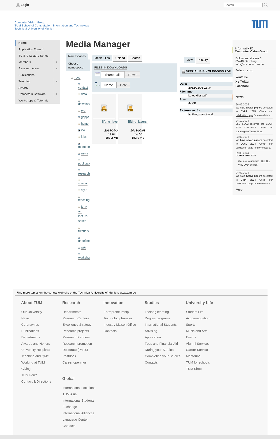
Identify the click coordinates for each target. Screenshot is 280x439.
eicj (83, 110)
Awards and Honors (35, 343)
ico (83, 130)
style (84, 189)
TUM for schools (198, 362)
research (84, 173)
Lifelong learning (157, 312)
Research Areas (29, 68)
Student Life (194, 312)
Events (191, 337)
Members (25, 62)
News (25, 318)
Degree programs (157, 318)
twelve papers (254, 107)
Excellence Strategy (77, 324)
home (84, 123)
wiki (83, 246)
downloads (85, 104)
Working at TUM (33, 362)
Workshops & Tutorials (33, 100)
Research (71, 303)
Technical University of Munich (34, 28)
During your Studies (159, 350)
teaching (83, 199)
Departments (30, 337)
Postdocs (69, 356)
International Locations (79, 388)
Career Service (197, 350)
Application (153, 337)
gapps (85, 117)
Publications (27, 74)
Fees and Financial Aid (161, 343)
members (84, 146)
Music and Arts (196, 331)
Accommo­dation (197, 318)
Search (135, 58)
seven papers (254, 140)
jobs (83, 136)
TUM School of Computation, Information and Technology (52, 25)
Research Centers (76, 318)
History (203, 59)
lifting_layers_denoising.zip (147, 121)
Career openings (75, 362)
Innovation (113, 303)
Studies (152, 303)
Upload (120, 58)
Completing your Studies (162, 356)
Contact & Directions (36, 381)
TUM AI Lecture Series (34, 55)
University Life (199, 303)
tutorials (83, 230)
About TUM (31, 303)
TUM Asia (70, 394)
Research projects (76, 331)
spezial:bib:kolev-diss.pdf (208, 71)
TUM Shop (193, 369)
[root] (77, 77)
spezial (82, 182)
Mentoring (193, 356)
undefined (84, 240)
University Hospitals (35, 350)
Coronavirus (30, 324)
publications (86, 162)
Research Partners (76, 337)
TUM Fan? (29, 375)
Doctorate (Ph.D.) (75, 350)
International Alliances (78, 413)
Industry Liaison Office (120, 324)
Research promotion (77, 343)
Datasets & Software (32, 94)
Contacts (110, 331)
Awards (23, 87)
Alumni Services (197, 343)
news (84, 153)
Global (68, 378)
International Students (161, 324)
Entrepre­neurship (116, 312)
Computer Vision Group (30, 22)
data (84, 94)
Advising (151, 331)
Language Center (75, 419)
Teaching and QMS (35, 356)
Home (22, 42)
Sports (190, 324)
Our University (31, 312)
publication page (244, 115)
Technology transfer (118, 318)
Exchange (70, 407)
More (239, 189)
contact (83, 87)
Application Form (30, 49)
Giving (25, 369)
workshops (85, 256)
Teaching (24, 81)
